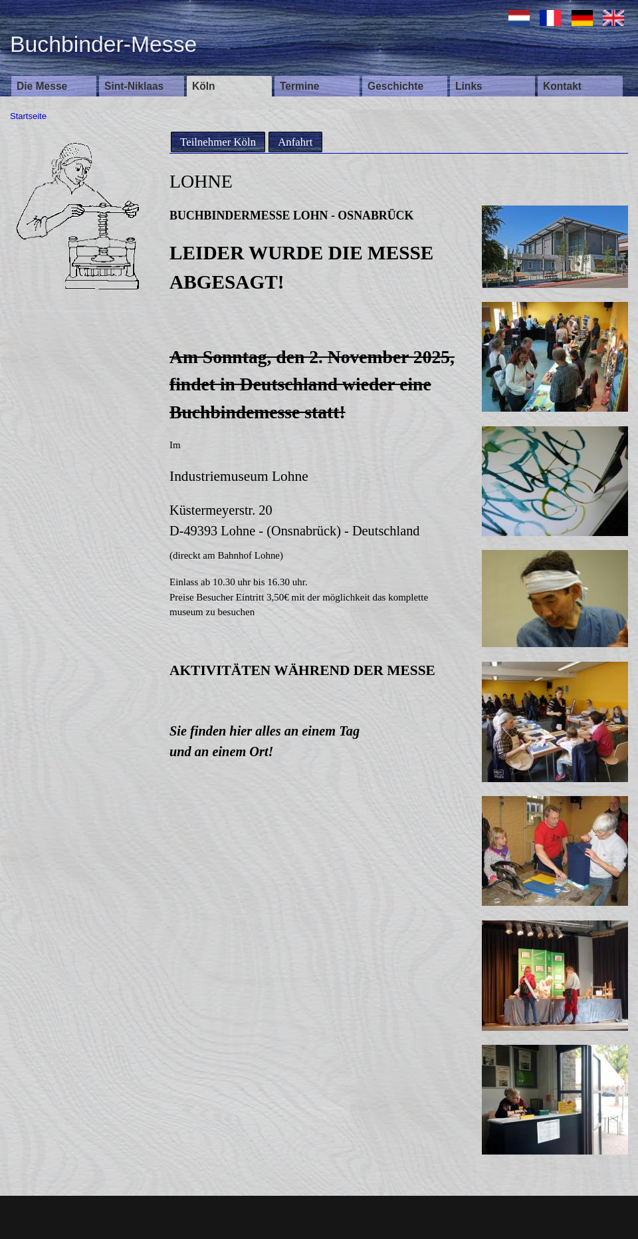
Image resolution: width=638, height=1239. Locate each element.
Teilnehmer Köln (218, 142)
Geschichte (395, 86)
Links (468, 86)
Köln (203, 86)
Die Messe (42, 86)
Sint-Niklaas (133, 86)
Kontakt (562, 86)
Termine (300, 86)
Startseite (28, 116)
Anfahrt (295, 142)
